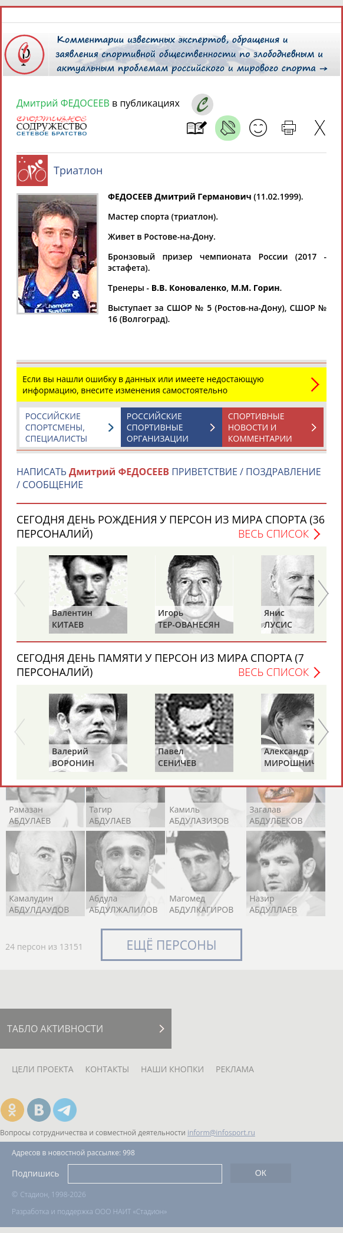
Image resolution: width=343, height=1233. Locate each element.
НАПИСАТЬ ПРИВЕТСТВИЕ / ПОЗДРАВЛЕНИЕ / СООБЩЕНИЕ (169, 478)
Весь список (273, 533)
